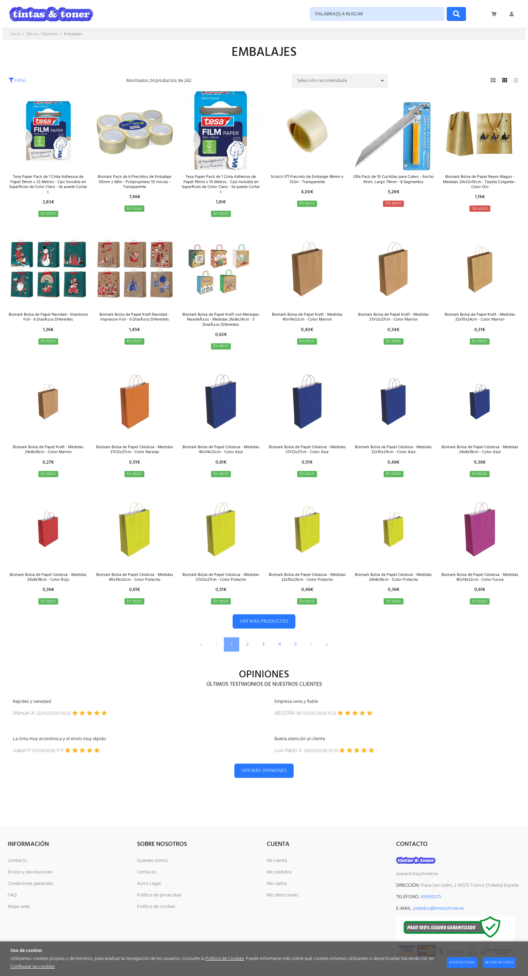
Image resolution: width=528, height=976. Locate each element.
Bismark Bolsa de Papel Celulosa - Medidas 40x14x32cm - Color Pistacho (134, 592)
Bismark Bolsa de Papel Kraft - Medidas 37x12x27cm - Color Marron (393, 323)
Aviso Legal (149, 884)
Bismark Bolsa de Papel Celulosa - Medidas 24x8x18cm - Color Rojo (48, 592)
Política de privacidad (159, 895)
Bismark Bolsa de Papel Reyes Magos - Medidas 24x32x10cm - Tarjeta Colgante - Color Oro (479, 183)
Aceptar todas (462, 962)
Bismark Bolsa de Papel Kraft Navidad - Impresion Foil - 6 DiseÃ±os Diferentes (134, 323)
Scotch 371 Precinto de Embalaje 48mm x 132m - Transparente (307, 180)
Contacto (17, 861)
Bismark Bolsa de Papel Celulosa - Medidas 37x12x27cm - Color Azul (307, 460)
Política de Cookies (224, 959)
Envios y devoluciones (30, 872)
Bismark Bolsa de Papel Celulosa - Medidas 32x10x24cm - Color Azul (393, 460)
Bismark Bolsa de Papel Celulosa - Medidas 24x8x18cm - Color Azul (479, 460)
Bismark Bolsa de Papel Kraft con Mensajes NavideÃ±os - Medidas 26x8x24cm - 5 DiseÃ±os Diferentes (221, 326)
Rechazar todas (499, 962)
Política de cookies (156, 907)
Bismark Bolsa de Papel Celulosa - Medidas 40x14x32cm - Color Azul (221, 460)
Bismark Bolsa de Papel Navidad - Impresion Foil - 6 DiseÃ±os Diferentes (48, 323)
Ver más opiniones (264, 788)
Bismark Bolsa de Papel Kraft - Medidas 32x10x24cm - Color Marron (479, 323)
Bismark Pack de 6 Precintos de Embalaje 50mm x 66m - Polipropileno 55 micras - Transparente (134, 183)
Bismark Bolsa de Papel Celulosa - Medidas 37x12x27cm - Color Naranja (134, 460)
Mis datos (277, 884)
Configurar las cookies (32, 967)
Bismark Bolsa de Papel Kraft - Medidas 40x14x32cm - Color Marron (307, 323)
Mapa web (19, 907)
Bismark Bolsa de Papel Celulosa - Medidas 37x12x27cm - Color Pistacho (220, 592)
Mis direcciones (283, 895)
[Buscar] (456, 14)
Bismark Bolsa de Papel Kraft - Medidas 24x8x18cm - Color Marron (48, 460)
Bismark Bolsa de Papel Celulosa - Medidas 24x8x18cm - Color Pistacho (393, 592)
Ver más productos (264, 639)
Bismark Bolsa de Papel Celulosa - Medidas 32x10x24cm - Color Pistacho (307, 592)
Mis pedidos (279, 872)
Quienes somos (152, 861)
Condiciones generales (30, 884)
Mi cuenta (277, 861)
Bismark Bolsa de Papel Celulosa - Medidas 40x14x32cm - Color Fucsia (480, 592)
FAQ (12, 895)
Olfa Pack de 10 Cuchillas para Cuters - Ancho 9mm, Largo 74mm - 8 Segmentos (393, 183)
